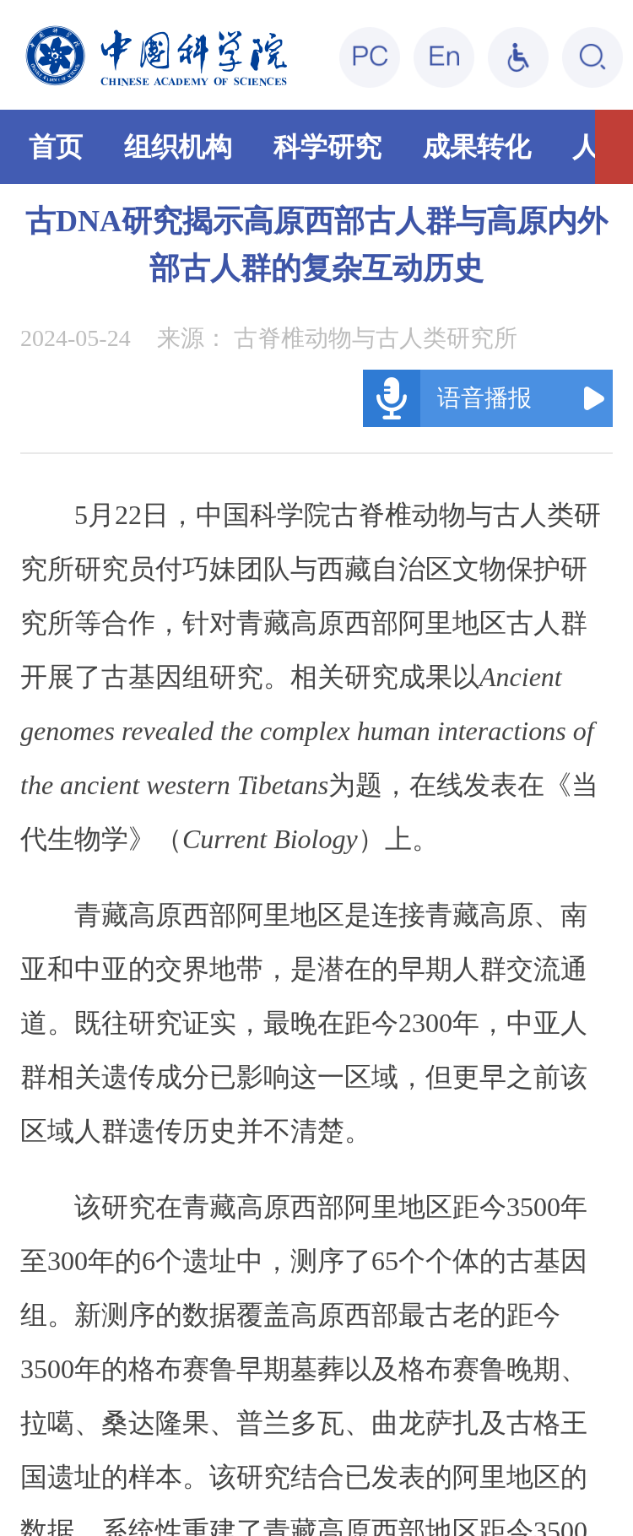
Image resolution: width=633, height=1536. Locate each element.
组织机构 (178, 147)
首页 (56, 147)
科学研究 (327, 147)
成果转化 (477, 147)
